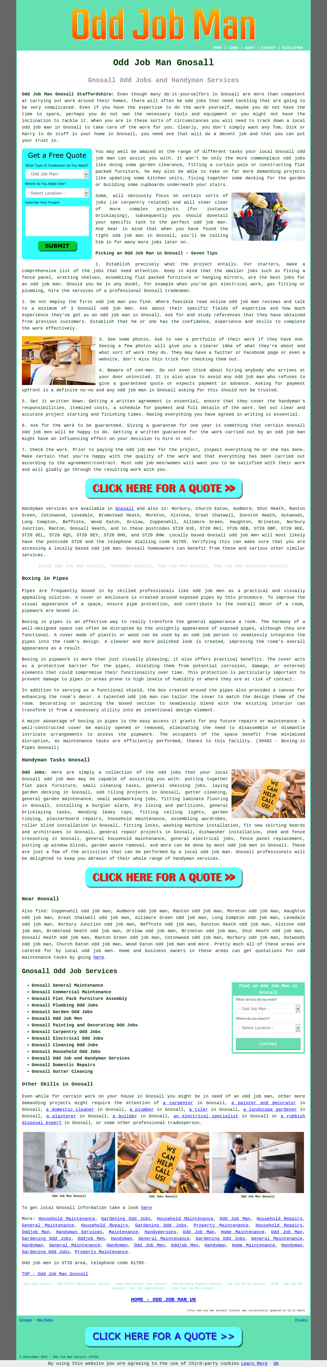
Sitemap (25, 1320)
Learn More (254, 1363)
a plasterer (61, 1116)
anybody (254, 370)
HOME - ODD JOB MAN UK (163, 1299)
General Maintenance (48, 1225)
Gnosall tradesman (166, 290)
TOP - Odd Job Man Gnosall (55, 1274)
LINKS (233, 48)
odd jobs (169, 772)
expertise (254, 308)
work (139, 352)
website (108, 359)
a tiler (198, 1109)
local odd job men (89, 950)
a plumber (142, 1109)
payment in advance (224, 383)
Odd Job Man (234, 1218)
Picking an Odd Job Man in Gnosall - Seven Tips (156, 253)
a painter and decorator (263, 1103)
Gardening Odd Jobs (126, 1218)
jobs (98, 270)
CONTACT (268, 48)
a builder (124, 1116)
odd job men (244, 535)
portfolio (204, 339)
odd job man (132, 390)
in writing (250, 414)
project (203, 264)
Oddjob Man (36, 1232)
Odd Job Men (149, 1245)
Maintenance (123, 1232)
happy (99, 456)
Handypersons (161, 1232)
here (99, 957)
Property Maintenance (221, 1225)
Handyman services (44, 508)
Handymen (117, 1245)
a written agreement (136, 401)
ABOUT (250, 48)
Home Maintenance (243, 1232)
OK (276, 1363)
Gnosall (124, 508)
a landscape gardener (270, 1109)
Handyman (121, 1238)
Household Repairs (279, 1218)
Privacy (301, 1320)
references (227, 315)
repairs (92, 818)
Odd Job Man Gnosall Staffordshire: (68, 94)
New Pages (45, 1320)
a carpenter (178, 1103)
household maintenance (136, 818)
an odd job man (41, 284)
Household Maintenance (67, 1218)
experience (228, 321)
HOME (218, 48)
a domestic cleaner (70, 1109)
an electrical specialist (205, 1116)
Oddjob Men (91, 1238)
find (40, 911)
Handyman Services (79, 1232)
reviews (271, 301)
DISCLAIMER (292, 48)
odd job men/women (157, 463)
